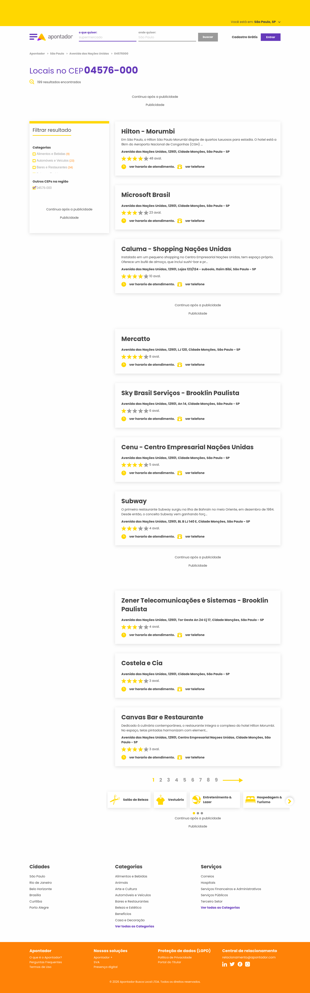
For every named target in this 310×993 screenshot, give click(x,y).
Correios (207, 876)
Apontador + (103, 957)
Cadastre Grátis (245, 37)
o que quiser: (88, 32)
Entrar (270, 37)
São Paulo (37, 876)
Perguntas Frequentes (45, 962)
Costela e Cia (145, 663)
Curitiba (35, 901)
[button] (196, 813)
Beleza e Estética (128, 907)
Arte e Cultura (126, 889)
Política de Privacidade (175, 957)
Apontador (37, 54)
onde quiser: (147, 32)
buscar (208, 37)
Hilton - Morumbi (152, 131)
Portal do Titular (169, 962)
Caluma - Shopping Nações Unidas (180, 249)
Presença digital (106, 967)
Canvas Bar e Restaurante (166, 717)
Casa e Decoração (130, 920)
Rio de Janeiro (40, 882)
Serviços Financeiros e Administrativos (231, 889)
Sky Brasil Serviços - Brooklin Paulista (184, 393)
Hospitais (208, 882)
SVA (96, 962)
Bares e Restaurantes (131, 901)
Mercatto (139, 338)
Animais (121, 882)
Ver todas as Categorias (134, 926)
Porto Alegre (39, 907)
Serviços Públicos (214, 895)
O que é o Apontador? (45, 957)
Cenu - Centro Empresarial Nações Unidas (191, 447)
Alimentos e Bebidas (131, 876)
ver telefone (199, 166)
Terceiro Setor (212, 901)
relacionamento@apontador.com (249, 957)
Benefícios (123, 914)
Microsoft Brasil (149, 194)
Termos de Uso (40, 967)
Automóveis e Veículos (133, 895)
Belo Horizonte (40, 889)
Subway (138, 501)
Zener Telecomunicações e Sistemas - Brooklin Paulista (198, 604)
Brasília (35, 895)
